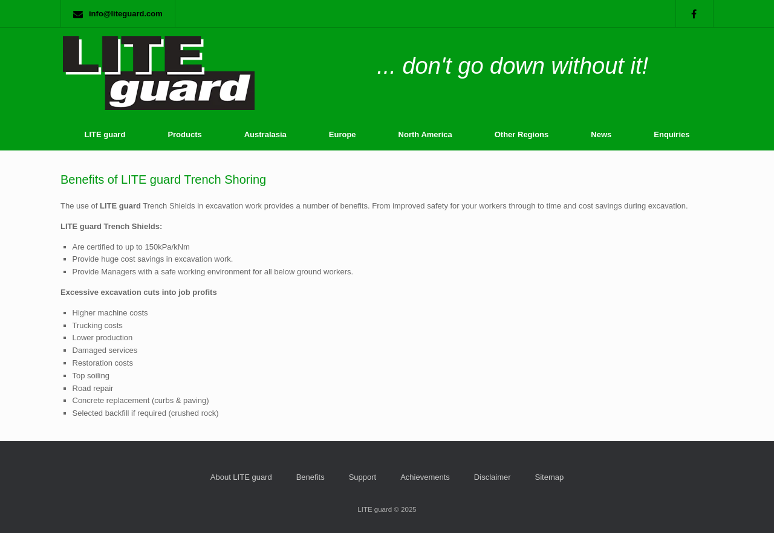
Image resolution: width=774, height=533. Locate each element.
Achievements (425, 477)
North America (425, 134)
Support (363, 477)
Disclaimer (492, 477)
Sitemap (549, 477)
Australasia (265, 134)
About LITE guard (241, 477)
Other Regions (522, 134)
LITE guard (104, 134)
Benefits (310, 477)
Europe (342, 134)
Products (184, 134)
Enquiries (671, 134)
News (601, 134)
